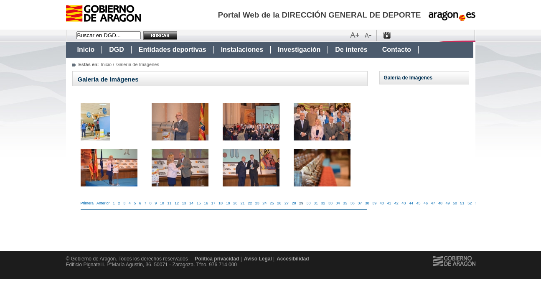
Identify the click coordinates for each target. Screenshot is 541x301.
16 (206, 203)
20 (235, 203)
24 (264, 203)
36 (353, 203)
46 (426, 203)
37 (360, 203)
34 (338, 203)
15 (199, 203)
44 (411, 203)
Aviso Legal (258, 259)
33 (330, 203)
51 (462, 203)
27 (286, 203)
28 (294, 203)
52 (469, 203)
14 (191, 203)
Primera (87, 203)
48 (440, 203)
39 (374, 203)
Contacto (396, 49)
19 (228, 203)
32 (323, 203)
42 (396, 203)
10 (162, 203)
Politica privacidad (217, 259)
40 (382, 203)
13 (184, 203)
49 (448, 203)
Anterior (103, 203)
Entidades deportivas (172, 49)
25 (272, 203)
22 (250, 203)
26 (279, 203)
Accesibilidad (293, 259)
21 (243, 203)
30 (308, 203)
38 (367, 203)
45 (418, 203)
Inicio (86, 49)
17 (213, 203)
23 (257, 203)
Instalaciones (242, 49)
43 (403, 203)
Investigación (299, 49)
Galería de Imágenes (408, 78)
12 (177, 203)
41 (389, 203)
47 (433, 203)
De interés (351, 49)
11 (169, 203)
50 (455, 203)
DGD (116, 49)
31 (316, 203)
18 (220, 203)
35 (345, 203)
